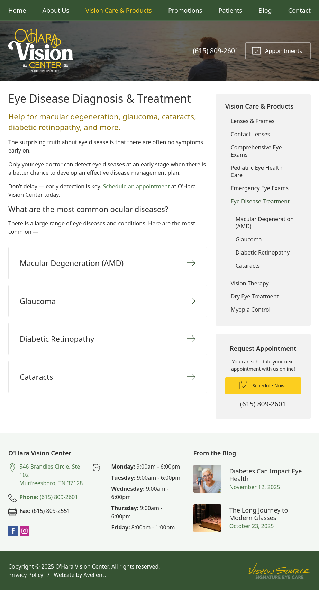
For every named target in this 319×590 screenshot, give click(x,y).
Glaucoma (249, 239)
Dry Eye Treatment (255, 296)
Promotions (185, 10)
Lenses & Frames (253, 121)
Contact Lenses (250, 134)
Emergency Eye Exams (260, 188)
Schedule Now (262, 385)
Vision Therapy (250, 283)
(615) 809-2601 (216, 50)
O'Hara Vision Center (81, 566)
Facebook (13, 531)
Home (17, 10)
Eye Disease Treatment (260, 201)
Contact (299, 10)
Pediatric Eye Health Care (257, 171)
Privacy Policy (25, 575)
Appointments (277, 50)
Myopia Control (251, 309)
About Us (55, 10)
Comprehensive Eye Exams (256, 151)
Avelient (93, 575)
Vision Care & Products (118, 10)
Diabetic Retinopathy (263, 252)
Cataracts (248, 265)
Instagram (24, 531)
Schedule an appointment (136, 186)
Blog (265, 10)
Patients (231, 10)
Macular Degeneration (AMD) (265, 222)
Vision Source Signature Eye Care (279, 571)
